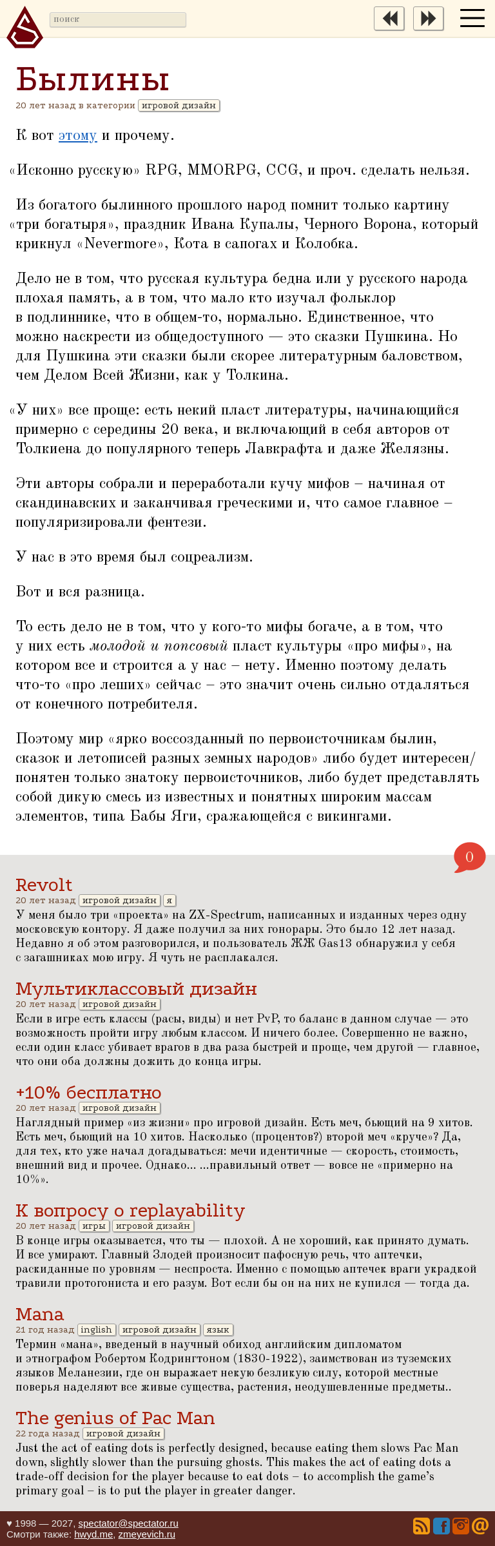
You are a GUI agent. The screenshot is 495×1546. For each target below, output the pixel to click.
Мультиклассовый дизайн (136, 988)
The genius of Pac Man (115, 1418)
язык (218, 1329)
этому (78, 136)
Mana (39, 1314)
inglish (96, 1329)
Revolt (44, 885)
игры (94, 1225)
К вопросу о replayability (130, 1210)
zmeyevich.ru (147, 1534)
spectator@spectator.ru (128, 1523)
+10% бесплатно (88, 1092)
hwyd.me (93, 1534)
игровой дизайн (179, 105)
